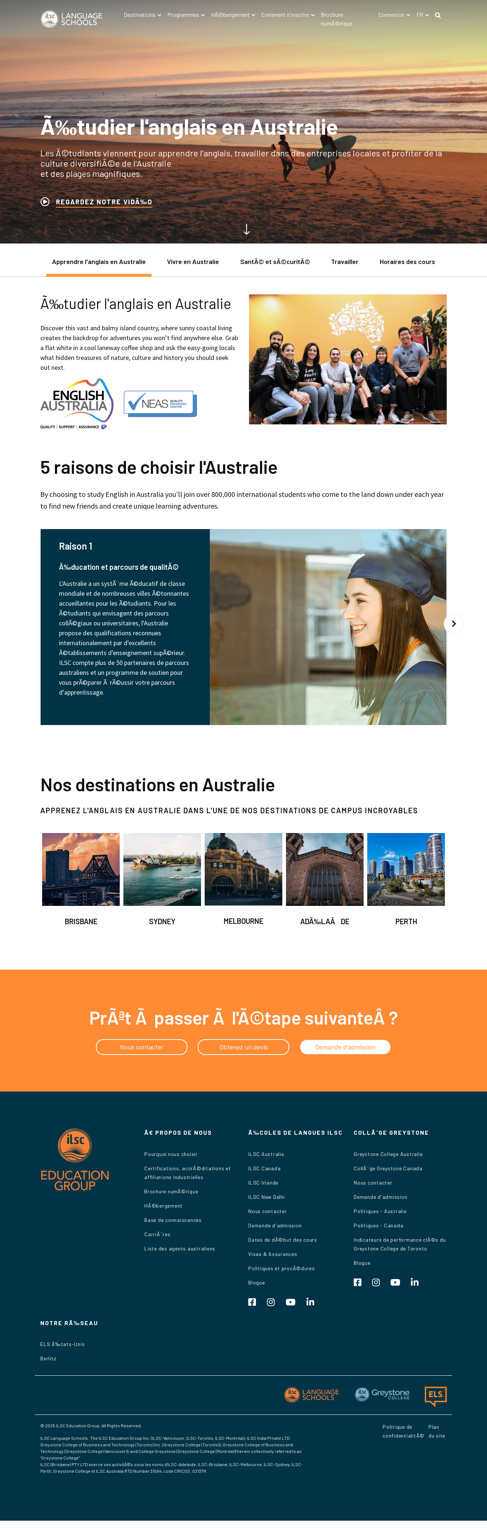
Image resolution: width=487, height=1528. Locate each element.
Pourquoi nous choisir (171, 1154)
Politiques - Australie (380, 1211)
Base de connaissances (173, 1220)
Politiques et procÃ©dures (281, 1268)
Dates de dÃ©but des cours (282, 1240)
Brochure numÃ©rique (171, 1191)
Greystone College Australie (388, 1154)
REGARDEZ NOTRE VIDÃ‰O (104, 202)
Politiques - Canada (378, 1225)
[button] (142, 14)
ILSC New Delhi (266, 1197)
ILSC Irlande (263, 1182)
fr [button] (419, 14)
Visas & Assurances (272, 1254)
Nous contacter (267, 1211)
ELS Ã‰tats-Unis (62, 1344)
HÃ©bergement (163, 1205)
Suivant (454, 624)
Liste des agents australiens (179, 1248)
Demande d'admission (275, 1225)
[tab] (99, 265)
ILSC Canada (264, 1168)
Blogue (256, 1282)
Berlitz (48, 1358)
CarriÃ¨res (157, 1234)
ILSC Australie (266, 1154)
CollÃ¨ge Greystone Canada (388, 1168)
